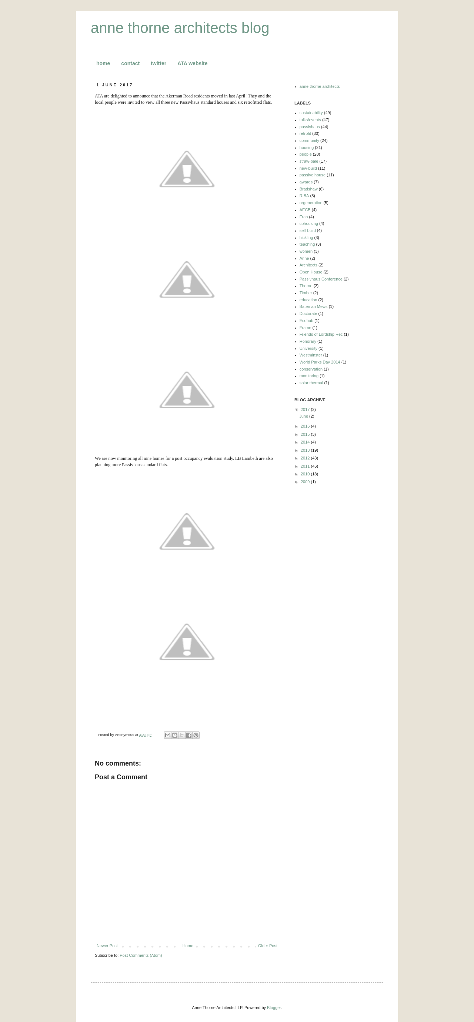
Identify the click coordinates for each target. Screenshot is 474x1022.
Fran (304, 217)
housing (307, 147)
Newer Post (107, 945)
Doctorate (308, 313)
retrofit (305, 133)
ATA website (192, 63)
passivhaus (310, 127)
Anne (304, 258)
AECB (305, 210)
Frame (305, 327)
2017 (306, 409)
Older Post (267, 945)
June (304, 416)
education (308, 300)
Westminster (311, 355)
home (103, 63)
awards (306, 182)
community (309, 140)
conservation (311, 369)
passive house (313, 175)
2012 (306, 458)
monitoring (309, 376)
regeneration (311, 202)
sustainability (311, 112)
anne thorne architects (320, 86)
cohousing (309, 223)
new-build (308, 168)
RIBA (304, 195)
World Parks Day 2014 (320, 362)
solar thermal (311, 383)
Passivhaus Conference (321, 279)
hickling (306, 237)
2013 (306, 450)
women (306, 251)
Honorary (308, 341)
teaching (307, 244)
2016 (306, 426)
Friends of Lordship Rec (321, 334)
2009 (306, 482)
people (306, 154)
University (308, 348)
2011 (306, 466)
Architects (308, 265)
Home (188, 945)
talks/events (310, 119)
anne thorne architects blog (180, 28)
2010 (306, 474)
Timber (306, 293)
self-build (308, 230)
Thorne (306, 285)
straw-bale (309, 161)
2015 (306, 434)
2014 (306, 442)
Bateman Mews (314, 306)
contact (130, 63)
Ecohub (306, 320)
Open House (311, 272)
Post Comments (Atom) (141, 955)
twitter (158, 63)
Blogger (274, 1007)
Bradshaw (309, 189)
